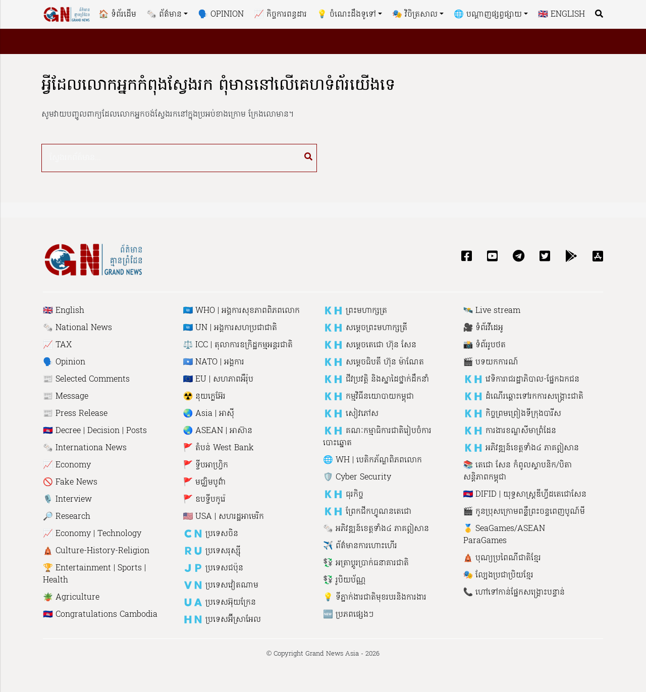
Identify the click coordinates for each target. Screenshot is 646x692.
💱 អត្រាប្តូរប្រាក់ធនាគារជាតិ (366, 563)
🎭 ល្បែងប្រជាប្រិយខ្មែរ (498, 575)
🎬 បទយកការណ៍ (491, 362)
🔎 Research (66, 517)
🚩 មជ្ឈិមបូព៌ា (204, 482)
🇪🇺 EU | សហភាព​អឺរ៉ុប (218, 380)
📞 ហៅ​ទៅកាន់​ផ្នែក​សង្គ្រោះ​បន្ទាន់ (514, 593)
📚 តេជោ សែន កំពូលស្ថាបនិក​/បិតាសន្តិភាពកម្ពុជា (517, 471)
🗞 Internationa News (85, 448)
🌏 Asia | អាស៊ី (209, 414)
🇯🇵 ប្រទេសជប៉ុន (213, 568)
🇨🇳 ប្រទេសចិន (211, 534)
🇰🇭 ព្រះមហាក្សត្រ (355, 311)
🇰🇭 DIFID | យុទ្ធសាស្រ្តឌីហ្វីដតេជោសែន (525, 495)
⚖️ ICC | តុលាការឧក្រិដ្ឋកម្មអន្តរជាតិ (238, 345)
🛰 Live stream (492, 311)
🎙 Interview (67, 500)
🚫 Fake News (70, 482)
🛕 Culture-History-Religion (96, 551)
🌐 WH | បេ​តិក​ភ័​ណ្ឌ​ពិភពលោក (372, 460)
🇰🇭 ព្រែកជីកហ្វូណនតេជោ (367, 512)
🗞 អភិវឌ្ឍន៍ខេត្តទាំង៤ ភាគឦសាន (376, 529)
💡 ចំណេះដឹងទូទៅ (346, 15)
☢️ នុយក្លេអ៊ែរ (204, 397)
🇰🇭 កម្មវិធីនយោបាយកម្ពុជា (368, 397)
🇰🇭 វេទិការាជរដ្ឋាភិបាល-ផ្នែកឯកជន (521, 380)
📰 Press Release (75, 414)
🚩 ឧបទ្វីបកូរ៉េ (204, 500)
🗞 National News (77, 328)
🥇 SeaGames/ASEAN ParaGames (504, 535)
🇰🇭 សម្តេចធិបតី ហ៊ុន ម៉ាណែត (373, 362)
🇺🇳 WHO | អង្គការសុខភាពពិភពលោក (241, 311)
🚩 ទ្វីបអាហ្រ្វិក (206, 465)
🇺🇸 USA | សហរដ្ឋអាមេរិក (223, 517)
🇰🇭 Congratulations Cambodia (100, 615)
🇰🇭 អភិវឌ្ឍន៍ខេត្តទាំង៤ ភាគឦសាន (521, 448)
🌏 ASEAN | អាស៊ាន (218, 431)
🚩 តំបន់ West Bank (218, 448)
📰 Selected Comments (86, 380)
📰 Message (65, 397)
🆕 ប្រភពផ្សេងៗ (348, 615)
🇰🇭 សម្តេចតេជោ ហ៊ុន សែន (369, 345)
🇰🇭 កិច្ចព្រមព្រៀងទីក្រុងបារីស (512, 414)
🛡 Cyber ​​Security (357, 477)
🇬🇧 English (561, 15)
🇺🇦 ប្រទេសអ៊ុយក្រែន (219, 603)
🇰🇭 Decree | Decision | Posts (95, 431)
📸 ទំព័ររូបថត (484, 345)
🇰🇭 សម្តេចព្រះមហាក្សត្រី (365, 328)
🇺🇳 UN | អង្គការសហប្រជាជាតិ (230, 328)
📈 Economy (67, 465)
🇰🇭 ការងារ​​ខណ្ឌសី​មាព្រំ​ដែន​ (510, 431)
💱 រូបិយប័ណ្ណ (344, 580)
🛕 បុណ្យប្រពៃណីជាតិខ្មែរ (502, 558)
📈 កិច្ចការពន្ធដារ (280, 15)
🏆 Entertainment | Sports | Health (94, 574)
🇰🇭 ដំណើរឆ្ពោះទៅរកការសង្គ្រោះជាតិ (523, 397)
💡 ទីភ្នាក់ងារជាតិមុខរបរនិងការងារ (374, 598)
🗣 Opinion (221, 15)
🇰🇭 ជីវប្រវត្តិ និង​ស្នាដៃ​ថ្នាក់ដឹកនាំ (376, 380)
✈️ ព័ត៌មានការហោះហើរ (360, 546)
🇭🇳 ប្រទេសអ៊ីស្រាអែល (222, 620)
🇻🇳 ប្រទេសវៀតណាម (221, 585)
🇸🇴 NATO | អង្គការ (214, 362)
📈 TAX (57, 345)
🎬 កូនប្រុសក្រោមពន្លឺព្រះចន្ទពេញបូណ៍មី (524, 512)
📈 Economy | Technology (92, 534)
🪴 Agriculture (71, 598)
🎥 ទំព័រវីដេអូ (483, 328)
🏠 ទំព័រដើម (117, 15)
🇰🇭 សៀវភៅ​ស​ (351, 414)
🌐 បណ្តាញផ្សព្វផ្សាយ (488, 15)
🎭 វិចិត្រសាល (415, 15)
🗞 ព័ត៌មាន (164, 15)
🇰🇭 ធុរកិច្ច (343, 495)
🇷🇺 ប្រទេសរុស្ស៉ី (212, 551)
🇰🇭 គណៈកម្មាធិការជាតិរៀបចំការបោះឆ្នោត (377, 437)
